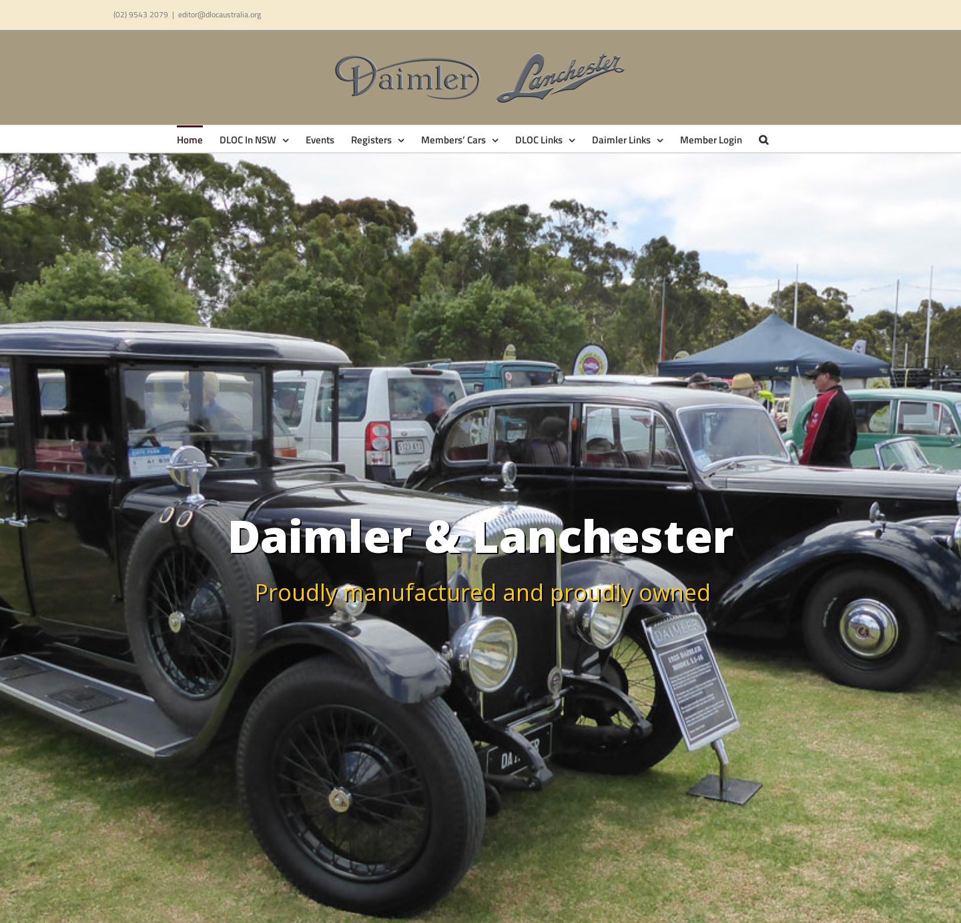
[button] (763, 138)
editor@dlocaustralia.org (219, 14)
